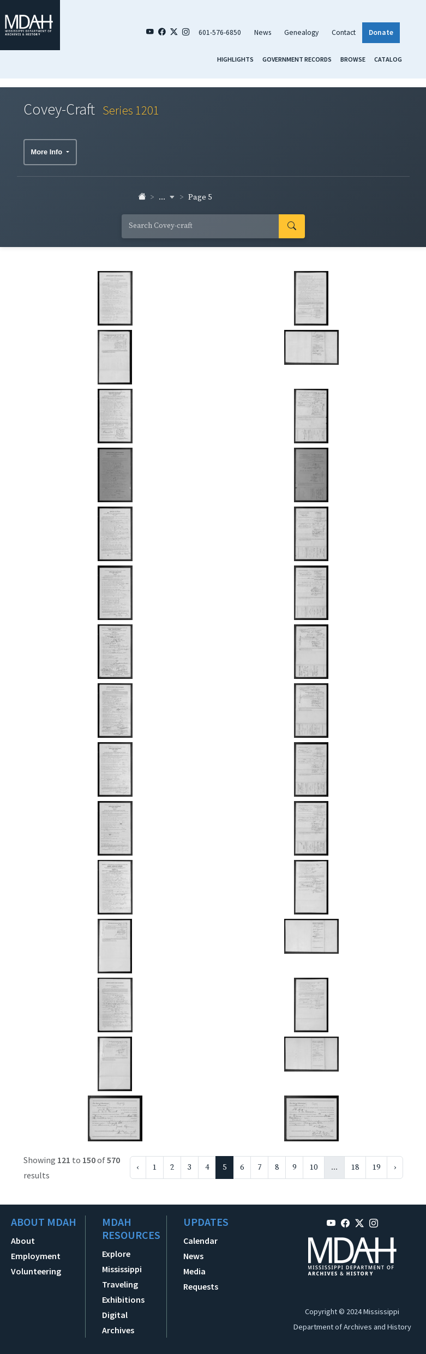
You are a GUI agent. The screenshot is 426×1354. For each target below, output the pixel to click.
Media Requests (200, 1279)
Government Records (297, 59)
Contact (344, 32)
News (262, 32)
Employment (36, 1255)
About (23, 1240)
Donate (381, 32)
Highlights (235, 59)
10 (313, 1167)
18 (355, 1167)
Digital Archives (118, 1322)
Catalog (388, 59)
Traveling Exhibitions (123, 1292)
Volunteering (36, 1271)
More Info (47, 152)
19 (376, 1167)
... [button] (167, 197)
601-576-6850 (220, 32)
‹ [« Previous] (138, 1167)
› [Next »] (395, 1167)
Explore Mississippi (122, 1261)
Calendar (200, 1240)
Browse (352, 59)
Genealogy (301, 32)
